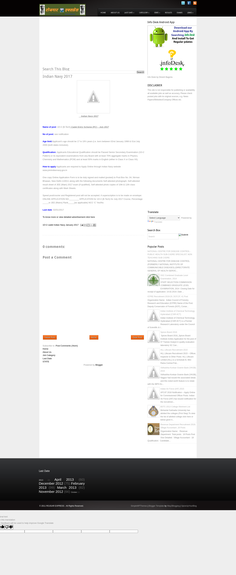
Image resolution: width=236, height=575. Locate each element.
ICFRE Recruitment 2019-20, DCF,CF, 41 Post (168, 296)
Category (144, 13)
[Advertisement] (70, 43)
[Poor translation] (9, 527)
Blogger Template (156, 506)
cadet (50, 225)
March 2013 (66, 487)
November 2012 (51, 491)
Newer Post (50, 337)
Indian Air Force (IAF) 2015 (172, 389)
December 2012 (51, 483)
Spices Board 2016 (168, 332)
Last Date (129, 13)
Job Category (49, 355)
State (157, 13)
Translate (155, 222)
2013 (41, 480)
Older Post (137, 337)
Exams (179, 13)
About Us (115, 13)
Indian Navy (59, 225)
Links (190, 13)
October (74, 492)
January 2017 (72, 225)
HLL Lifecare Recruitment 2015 (174, 350)
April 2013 (64, 479)
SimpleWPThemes (139, 506)
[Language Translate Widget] (164, 217)
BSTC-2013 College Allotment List (175, 407)
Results (168, 13)
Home (103, 13)
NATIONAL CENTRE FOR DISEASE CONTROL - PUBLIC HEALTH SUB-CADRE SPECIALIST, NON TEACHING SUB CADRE (170, 254)
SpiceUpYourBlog (189, 506)
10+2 (45, 225)
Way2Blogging (173, 506)
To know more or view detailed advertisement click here (69, 217)
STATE (46, 361)
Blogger (99, 365)
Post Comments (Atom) (67, 345)
